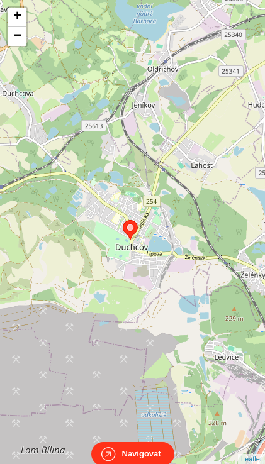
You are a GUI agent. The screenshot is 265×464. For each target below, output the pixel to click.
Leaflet (251, 447)
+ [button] (17, 17)
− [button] (17, 36)
